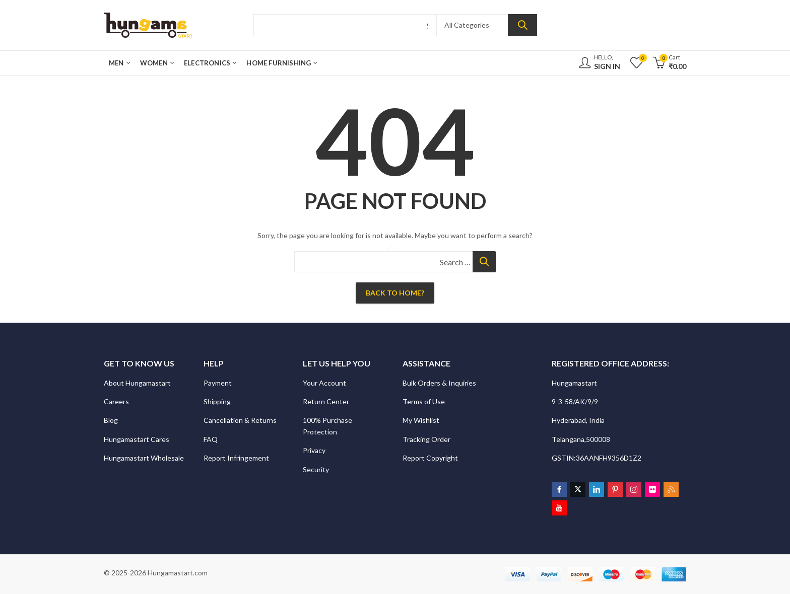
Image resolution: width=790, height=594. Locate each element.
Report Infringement (236, 458)
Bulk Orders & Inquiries (440, 383)
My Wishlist (421, 420)
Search (522, 25)
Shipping (217, 401)
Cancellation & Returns (241, 420)
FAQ (211, 439)
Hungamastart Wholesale (144, 458)
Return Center (327, 401)
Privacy (315, 450)
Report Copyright (430, 458)
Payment (218, 383)
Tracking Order (426, 439)
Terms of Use (424, 401)
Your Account (324, 383)
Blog (111, 420)
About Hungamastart (137, 383)
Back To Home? (395, 292)
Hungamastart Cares (136, 439)
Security (317, 469)
